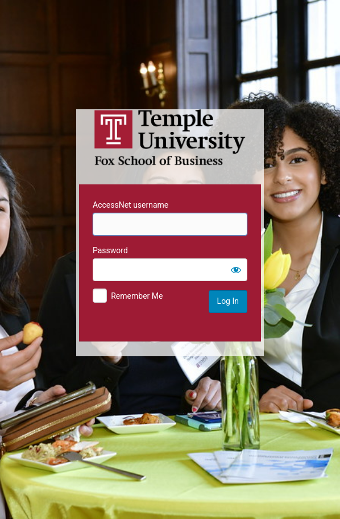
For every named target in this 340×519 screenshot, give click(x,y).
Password (110, 250)
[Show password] (236, 269)
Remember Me (137, 295)
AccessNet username (130, 204)
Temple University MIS (170, 137)
